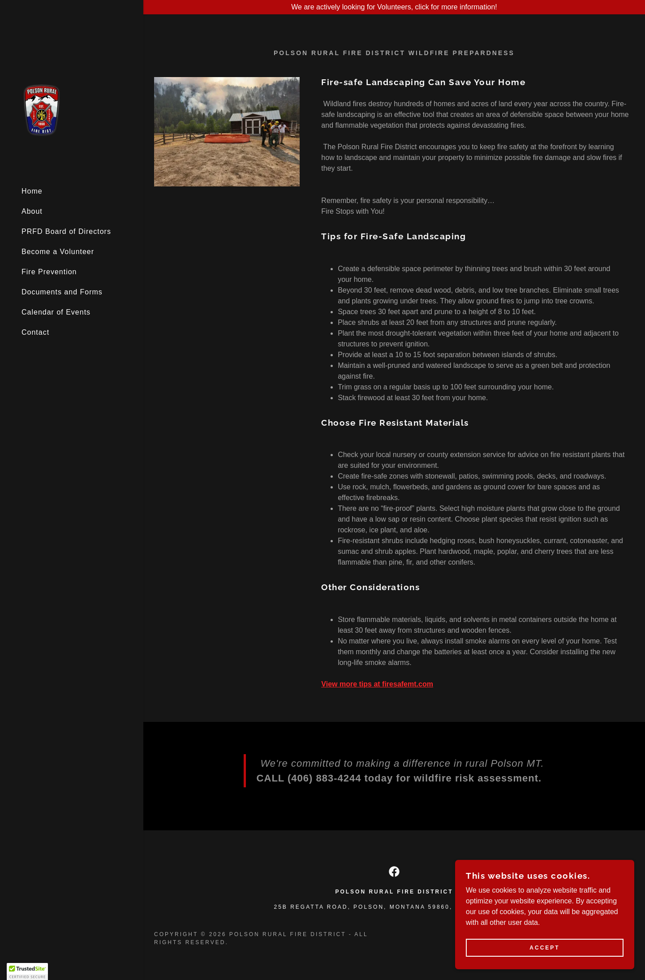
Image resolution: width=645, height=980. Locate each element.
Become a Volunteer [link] (58, 251)
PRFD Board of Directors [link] (66, 231)
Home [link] (32, 191)
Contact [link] (35, 332)
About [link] (32, 211)
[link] (41, 109)
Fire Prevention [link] (49, 272)
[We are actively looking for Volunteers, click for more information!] (394, 7)
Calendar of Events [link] (56, 312)
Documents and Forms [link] (62, 292)
